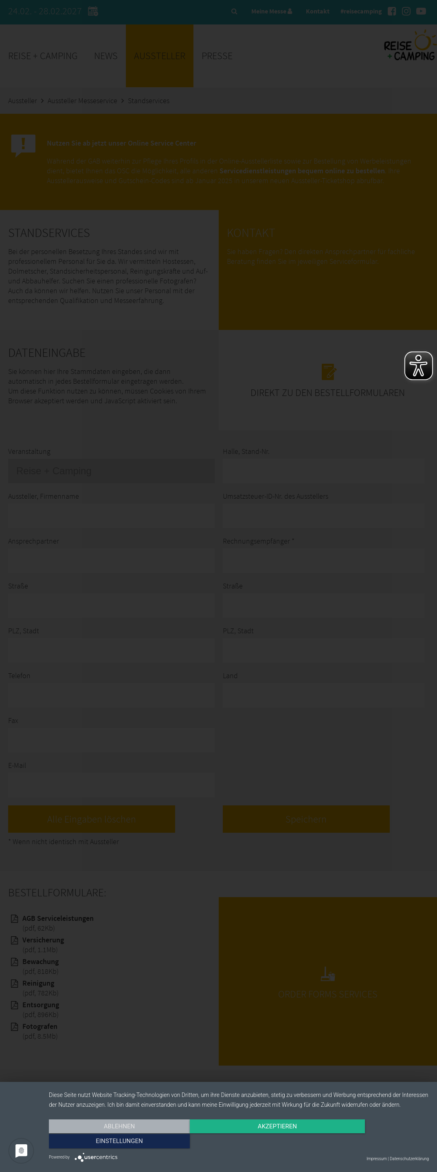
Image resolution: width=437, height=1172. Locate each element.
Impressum (377, 1159)
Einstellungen (371, 1142)
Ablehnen (105, 1142)
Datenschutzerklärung (409, 1159)
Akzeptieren (238, 1142)
